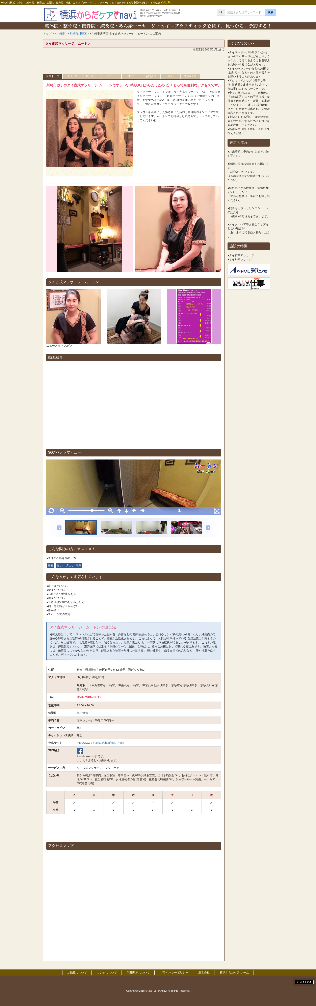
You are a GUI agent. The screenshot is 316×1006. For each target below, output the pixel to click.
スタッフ (72, 76)
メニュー (111, 76)
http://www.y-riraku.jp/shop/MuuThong (100, 742)
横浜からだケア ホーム (234, 972)
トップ (47, 33)
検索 (270, 12)
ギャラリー (92, 76)
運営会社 (204, 972)
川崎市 (60, 33)
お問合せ (151, 76)
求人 (170, 76)
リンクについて (107, 972)
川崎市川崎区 (78, 33)
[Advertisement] (134, 64)
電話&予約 (190, 76)
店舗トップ (52, 76)
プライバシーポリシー (174, 972)
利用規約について (138, 972)
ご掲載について (77, 972)
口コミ (131, 76)
